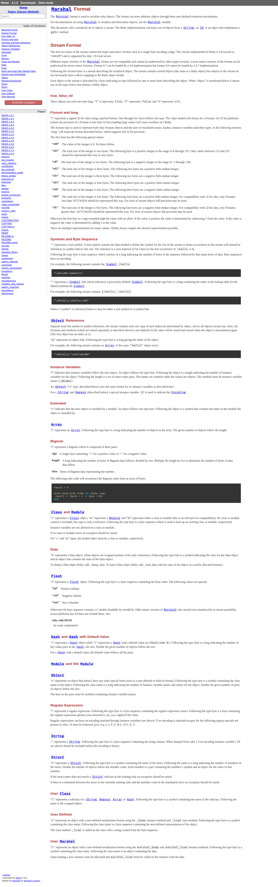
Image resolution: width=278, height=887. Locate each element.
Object (4, 77)
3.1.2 (15, 2)
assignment (7, 258)
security (5, 246)
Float (3, 68)
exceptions (6, 271)
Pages (12, 11)
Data (3, 65)
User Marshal (8, 96)
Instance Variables (10, 49)
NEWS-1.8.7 (7, 115)
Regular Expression (11, 81)
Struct (4, 87)
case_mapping (8, 163)
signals (4, 249)
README (6, 239)
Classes (22, 11)
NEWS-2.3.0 (7, 138)
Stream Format (9, 33)
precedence (7, 290)
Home (5, 2)
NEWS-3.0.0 (7, 153)
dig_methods (7, 169)
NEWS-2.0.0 (7, 128)
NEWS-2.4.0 (7, 141)
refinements (7, 293)
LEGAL (5, 230)
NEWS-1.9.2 (7, 122)
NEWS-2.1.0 (7, 131)
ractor (4, 214)
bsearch (5, 157)
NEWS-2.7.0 (7, 150)
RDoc (18, 877)
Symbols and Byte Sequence (16, 42)
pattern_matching (10, 287)
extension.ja (7, 179)
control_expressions (11, 268)
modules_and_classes (12, 284)
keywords (6, 198)
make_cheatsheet (10, 204)
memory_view (8, 211)
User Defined (8, 93)
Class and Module (10, 61)
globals (5, 188)
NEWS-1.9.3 (7, 125)
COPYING (6, 223)
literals (4, 274)
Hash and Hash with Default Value (18, 71)
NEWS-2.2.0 (7, 134)
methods (5, 277)
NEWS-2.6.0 (7, 147)
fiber (3, 185)
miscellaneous (8, 281)
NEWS (4, 233)
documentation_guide (12, 172)
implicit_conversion (11, 195)
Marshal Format (9, 30)
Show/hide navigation (23, 102)
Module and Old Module (13, 74)
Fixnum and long (9, 39)
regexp (4, 217)
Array (4, 55)
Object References (10, 46)
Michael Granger (32, 880)
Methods (33, 11)
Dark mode (46, 2)
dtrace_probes (8, 176)
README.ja (7, 236)
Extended (6, 52)
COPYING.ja (7, 226)
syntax (4, 255)
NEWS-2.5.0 (7, 144)
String (4, 84)
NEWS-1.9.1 (7, 118)
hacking (5, 191)
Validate (6, 874)
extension (6, 182)
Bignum (5, 58)
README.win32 (9, 242)
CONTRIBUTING (10, 220)
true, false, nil (8, 36)
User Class (7, 90)
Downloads (28, 2)
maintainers (7, 201)
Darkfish (16, 880)
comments (6, 265)
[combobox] (22, 16)
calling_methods (9, 261)
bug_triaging (7, 160)
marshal (5, 207)
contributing (7, 166)
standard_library (9, 252)
